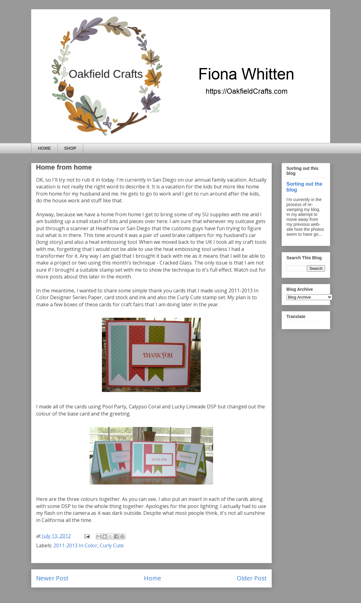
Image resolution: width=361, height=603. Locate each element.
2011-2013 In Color (75, 545)
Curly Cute (112, 545)
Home (152, 578)
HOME (44, 148)
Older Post (252, 578)
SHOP (70, 148)
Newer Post (52, 578)
